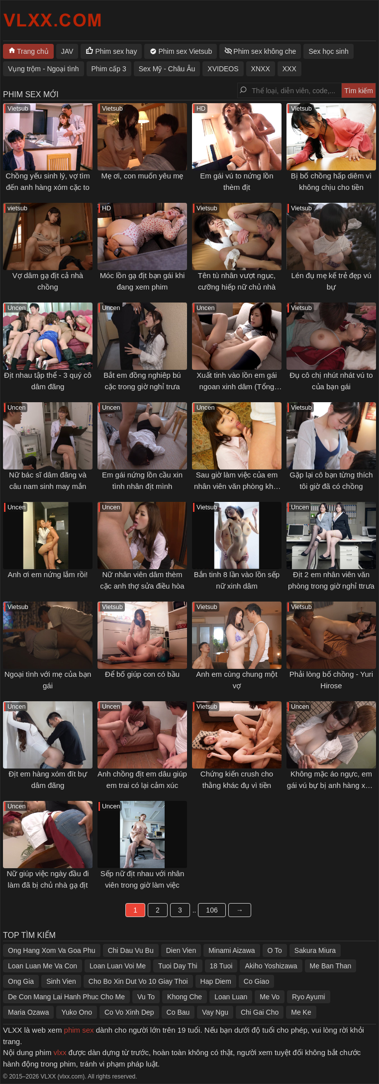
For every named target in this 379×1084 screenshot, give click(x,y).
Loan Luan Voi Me (118, 966)
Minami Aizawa (231, 950)
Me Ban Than (331, 966)
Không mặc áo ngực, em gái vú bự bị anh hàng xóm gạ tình (331, 785)
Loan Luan (230, 997)
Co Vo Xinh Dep (129, 1012)
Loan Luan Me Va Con (42, 966)
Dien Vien (181, 950)
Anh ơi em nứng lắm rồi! (47, 574)
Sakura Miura (315, 950)
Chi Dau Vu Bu (131, 950)
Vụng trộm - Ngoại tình (43, 69)
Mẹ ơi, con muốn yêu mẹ (142, 175)
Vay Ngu (215, 1012)
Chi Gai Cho (260, 1012)
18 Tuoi (221, 966)
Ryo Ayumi (308, 997)
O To (275, 950)
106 (211, 910)
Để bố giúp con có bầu (142, 674)
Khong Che (184, 997)
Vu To (146, 997)
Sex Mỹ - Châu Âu (167, 69)
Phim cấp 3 (109, 69)
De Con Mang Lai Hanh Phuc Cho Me (66, 997)
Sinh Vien (61, 981)
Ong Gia (21, 981)
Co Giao (256, 981)
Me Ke (301, 1012)
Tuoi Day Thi (177, 966)
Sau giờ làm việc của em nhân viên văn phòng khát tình (237, 485)
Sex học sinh (328, 51)
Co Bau (178, 1012)
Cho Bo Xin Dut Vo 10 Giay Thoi (138, 981)
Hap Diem (215, 981)
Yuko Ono (76, 1012)
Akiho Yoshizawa (271, 966)
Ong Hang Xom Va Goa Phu (51, 950)
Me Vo (270, 997)
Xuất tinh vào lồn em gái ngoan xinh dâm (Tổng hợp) (236, 386)
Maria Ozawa (28, 1012)
